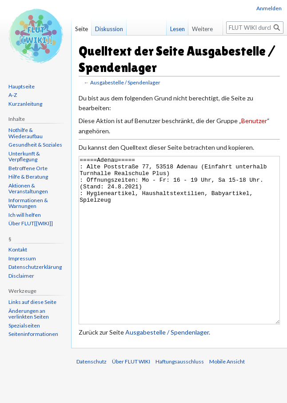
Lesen (173, 28)
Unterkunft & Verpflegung (24, 156)
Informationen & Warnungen (28, 203)
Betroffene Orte (28, 168)
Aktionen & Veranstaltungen (28, 188)
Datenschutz (91, 394)
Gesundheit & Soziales (35, 144)
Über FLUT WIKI (131, 394)
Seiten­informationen (33, 334)
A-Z (12, 95)
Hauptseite (21, 86)
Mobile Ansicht (227, 394)
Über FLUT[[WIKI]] (30, 223)
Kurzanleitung (25, 103)
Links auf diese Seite (32, 302)
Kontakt (17, 249)
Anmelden (269, 8)
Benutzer (254, 120)
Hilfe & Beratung (28, 176)
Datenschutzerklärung (35, 266)
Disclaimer (21, 275)
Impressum (22, 258)
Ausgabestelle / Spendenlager (125, 82)
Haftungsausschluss (179, 394)
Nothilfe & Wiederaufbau (25, 133)
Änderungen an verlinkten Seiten (28, 313)
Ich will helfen (24, 214)
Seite (81, 28)
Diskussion (109, 28)
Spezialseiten (24, 325)
